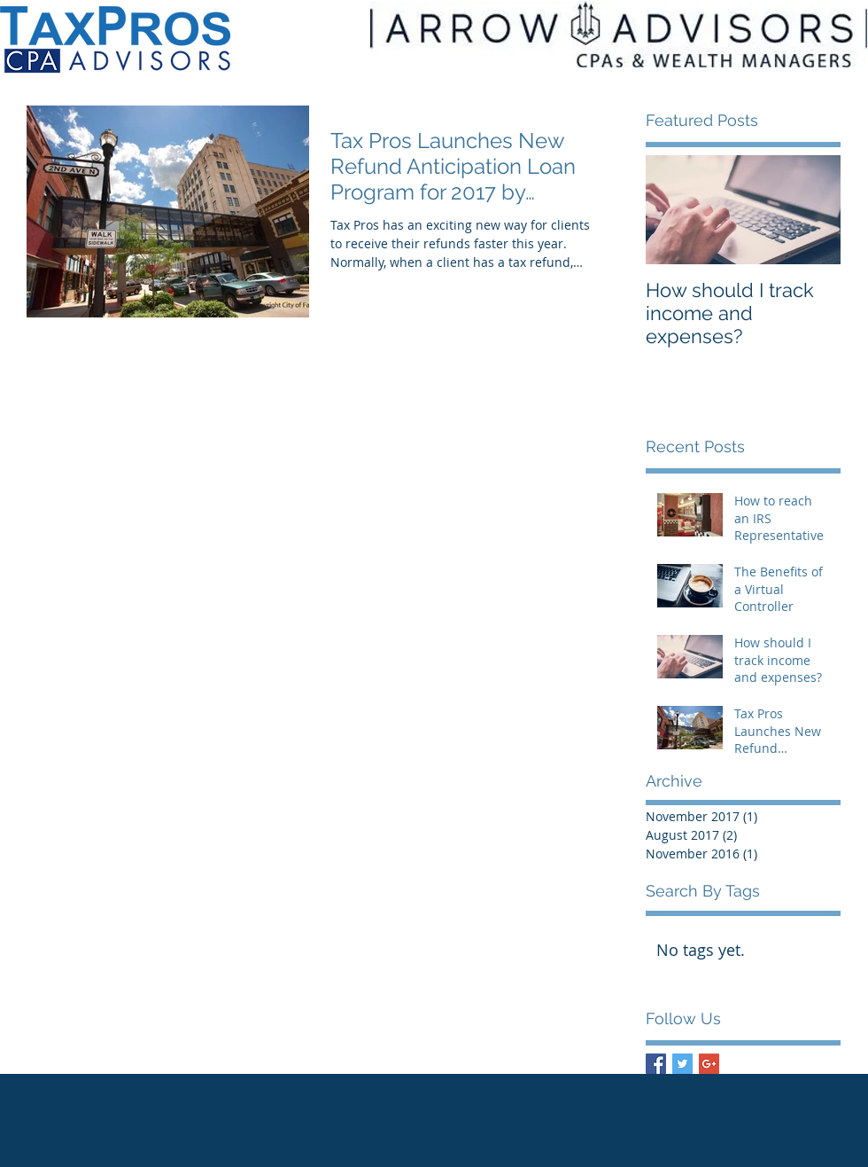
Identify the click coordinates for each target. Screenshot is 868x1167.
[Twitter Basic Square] (682, 1063)
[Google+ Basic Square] (709, 1063)
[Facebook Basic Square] (656, 1063)
